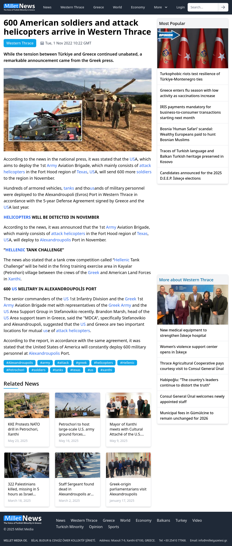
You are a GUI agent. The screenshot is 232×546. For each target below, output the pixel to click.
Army (52, 165)
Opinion (96, 526)
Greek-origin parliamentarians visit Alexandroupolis (128, 489)
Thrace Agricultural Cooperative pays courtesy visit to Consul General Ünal (192, 366)
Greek (93, 272)
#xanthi (106, 370)
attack (145, 165)
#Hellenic (127, 362)
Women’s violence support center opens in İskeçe (189, 349)
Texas (82, 171)
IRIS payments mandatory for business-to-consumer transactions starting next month (190, 112)
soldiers (144, 171)
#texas (75, 370)
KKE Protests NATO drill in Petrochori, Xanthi (24, 429)
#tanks (58, 370)
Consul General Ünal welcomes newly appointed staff (192, 399)
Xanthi (14, 279)
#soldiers (38, 370)
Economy (138, 7)
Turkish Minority (70, 526)
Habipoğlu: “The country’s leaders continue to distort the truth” (189, 382)
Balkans (163, 520)
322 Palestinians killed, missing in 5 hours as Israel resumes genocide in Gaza (25, 489)
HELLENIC (15, 249)
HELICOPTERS (17, 217)
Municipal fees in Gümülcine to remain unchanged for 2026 (186, 415)
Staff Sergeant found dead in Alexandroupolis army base (77, 489)
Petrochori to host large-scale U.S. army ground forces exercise (76, 429)
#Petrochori (15, 370)
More (161, 7)
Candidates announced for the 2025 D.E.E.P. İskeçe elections (191, 175)
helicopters (14, 171)
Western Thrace (72, 7)
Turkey (181, 520)
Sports (113, 526)
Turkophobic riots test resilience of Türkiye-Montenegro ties (190, 76)
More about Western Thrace (186, 279)
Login (180, 7)
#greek (81, 362)
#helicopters (103, 362)
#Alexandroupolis (19, 362)
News (47, 7)
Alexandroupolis (55, 239)
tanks (69, 188)
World (117, 7)
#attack (63, 362)
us (92, 188)
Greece (98, 7)
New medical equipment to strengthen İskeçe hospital (183, 333)
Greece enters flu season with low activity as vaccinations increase (189, 93)
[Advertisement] (192, 228)
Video (197, 520)
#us (90, 370)
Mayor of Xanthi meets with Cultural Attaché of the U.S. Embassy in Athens (126, 429)
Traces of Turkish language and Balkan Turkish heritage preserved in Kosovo (192, 156)
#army (45, 362)
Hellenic (121, 259)
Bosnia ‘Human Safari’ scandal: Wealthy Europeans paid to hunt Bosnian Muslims (187, 134)
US (132, 159)
